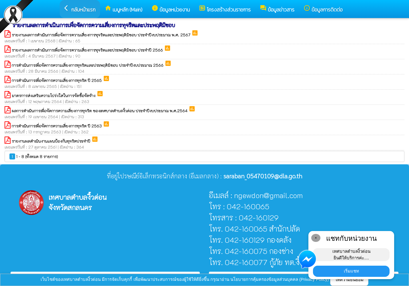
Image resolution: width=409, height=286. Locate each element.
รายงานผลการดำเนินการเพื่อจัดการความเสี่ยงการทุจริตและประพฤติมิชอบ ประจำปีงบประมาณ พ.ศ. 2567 (101, 35)
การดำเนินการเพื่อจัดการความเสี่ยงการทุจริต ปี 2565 (57, 80)
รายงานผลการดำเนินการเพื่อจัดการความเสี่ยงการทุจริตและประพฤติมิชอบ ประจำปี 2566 (88, 50)
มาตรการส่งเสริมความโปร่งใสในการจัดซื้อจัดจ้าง (54, 95)
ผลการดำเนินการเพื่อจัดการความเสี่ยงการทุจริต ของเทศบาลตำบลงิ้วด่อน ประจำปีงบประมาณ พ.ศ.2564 (100, 110)
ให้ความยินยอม (349, 279)
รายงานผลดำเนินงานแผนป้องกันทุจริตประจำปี (51, 141)
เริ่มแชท (351, 271)
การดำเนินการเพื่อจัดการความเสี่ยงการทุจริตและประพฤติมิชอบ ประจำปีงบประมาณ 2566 (88, 65)
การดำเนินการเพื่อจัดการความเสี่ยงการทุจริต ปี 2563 (57, 126)
